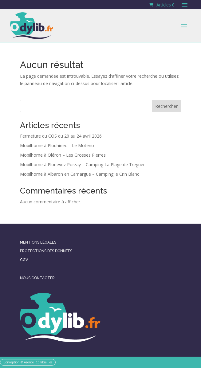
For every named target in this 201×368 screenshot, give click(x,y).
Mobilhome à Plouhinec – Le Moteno (57, 145)
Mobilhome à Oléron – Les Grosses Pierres (63, 155)
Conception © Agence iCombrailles (27, 362)
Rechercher (166, 106)
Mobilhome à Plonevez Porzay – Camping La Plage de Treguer (82, 164)
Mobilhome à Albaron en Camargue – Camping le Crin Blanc (79, 174)
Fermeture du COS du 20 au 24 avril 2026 (61, 136)
